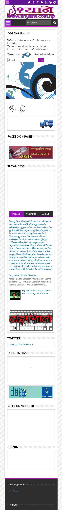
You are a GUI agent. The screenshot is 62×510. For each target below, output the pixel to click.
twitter (29, 2)
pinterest (55, 2)
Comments (31, 214)
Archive (45, 214)
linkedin (46, 2)
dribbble (50, 2)
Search (54, 22)
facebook (33, 2)
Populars (16, 214)
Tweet (15, 491)
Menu (7, 2)
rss (42, 2)
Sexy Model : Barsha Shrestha (22, 275)
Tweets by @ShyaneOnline (21, 344)
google (37, 2)
